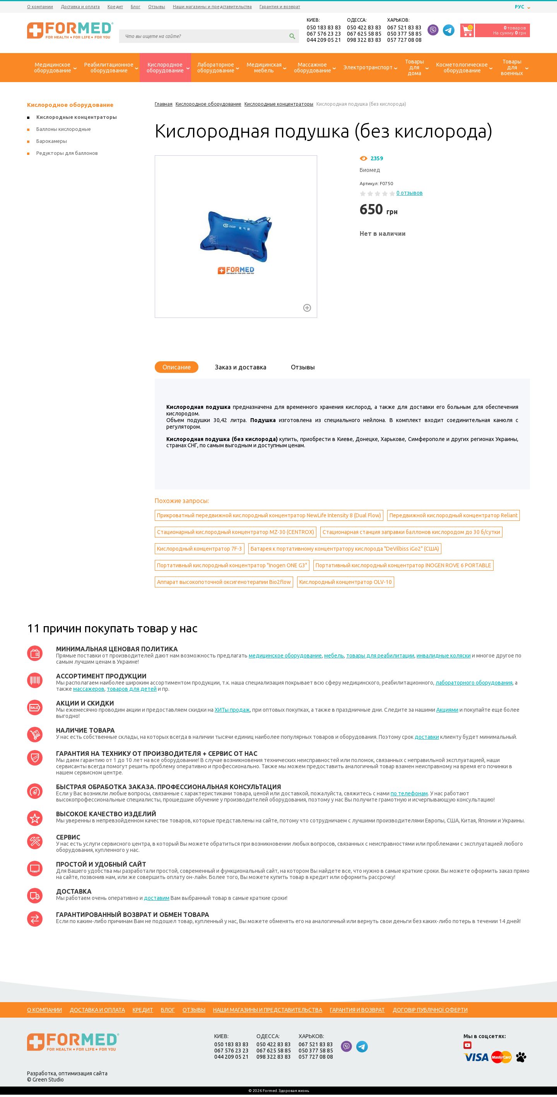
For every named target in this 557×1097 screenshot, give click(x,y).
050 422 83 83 (364, 29)
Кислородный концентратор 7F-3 (199, 551)
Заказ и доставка (241, 369)
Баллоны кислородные (63, 131)
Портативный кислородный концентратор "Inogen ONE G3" (232, 568)
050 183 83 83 (324, 29)
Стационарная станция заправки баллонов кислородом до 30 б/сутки (411, 534)
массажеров (88, 691)
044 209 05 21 (324, 41)
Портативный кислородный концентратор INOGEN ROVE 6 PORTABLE (403, 568)
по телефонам (409, 796)
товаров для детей (132, 691)
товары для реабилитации (380, 658)
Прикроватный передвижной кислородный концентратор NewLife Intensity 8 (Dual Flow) (269, 518)
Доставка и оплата (80, 6)
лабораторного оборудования (474, 685)
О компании (40, 6)
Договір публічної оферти (430, 1012)
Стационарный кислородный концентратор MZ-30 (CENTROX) (235, 534)
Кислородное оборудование (70, 107)
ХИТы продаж (232, 712)
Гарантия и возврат (280, 6)
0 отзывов (409, 195)
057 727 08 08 (404, 41)
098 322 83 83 (364, 41)
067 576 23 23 (324, 35)
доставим (156, 900)
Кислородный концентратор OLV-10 (345, 584)
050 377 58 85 (404, 35)
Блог (135, 6)
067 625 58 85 (364, 35)
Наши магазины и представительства (212, 6)
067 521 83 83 (404, 29)
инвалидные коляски (444, 658)
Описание (176, 369)
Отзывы (156, 6)
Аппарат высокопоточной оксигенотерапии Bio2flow (224, 584)
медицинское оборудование (285, 658)
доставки (427, 739)
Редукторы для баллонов (67, 155)
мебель (334, 658)
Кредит (115, 6)
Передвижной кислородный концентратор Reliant (454, 518)
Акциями (447, 712)
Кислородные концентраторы (76, 119)
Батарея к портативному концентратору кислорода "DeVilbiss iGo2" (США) (345, 551)
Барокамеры (51, 143)
